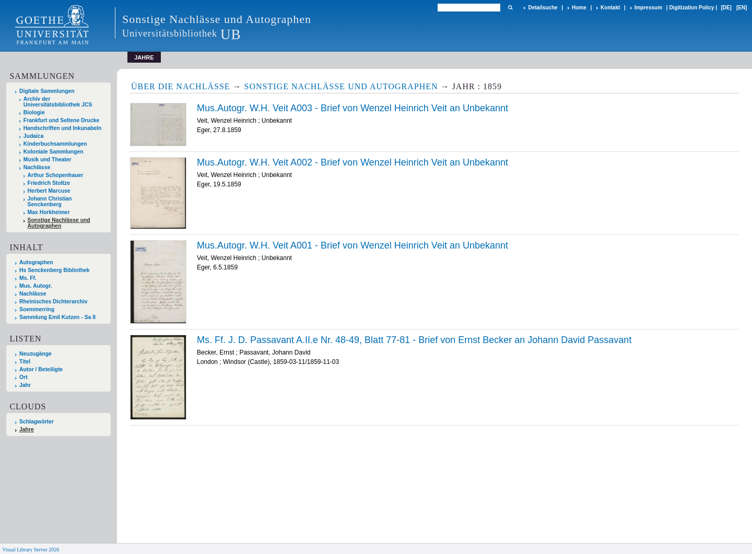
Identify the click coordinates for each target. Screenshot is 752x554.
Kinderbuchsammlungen (55, 144)
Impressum (648, 7)
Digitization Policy (691, 7)
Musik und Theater (48, 159)
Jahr (25, 385)
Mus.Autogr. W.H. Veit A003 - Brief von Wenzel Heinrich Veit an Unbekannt (352, 108)
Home (579, 7)
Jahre (26, 429)
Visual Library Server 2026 (30, 549)
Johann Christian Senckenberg (50, 201)
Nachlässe (37, 167)
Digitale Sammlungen (47, 91)
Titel (24, 361)
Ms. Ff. (28, 278)
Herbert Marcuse (49, 191)
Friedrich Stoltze (49, 183)
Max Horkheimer (49, 212)
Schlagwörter (36, 422)
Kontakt (610, 7)
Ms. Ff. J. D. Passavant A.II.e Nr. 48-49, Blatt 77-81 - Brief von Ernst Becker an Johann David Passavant (414, 340)
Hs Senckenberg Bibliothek (54, 270)
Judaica (34, 136)
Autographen (36, 262)
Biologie (34, 112)
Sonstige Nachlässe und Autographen (59, 223)
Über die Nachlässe (180, 86)
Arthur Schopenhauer (56, 175)
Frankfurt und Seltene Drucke (62, 120)
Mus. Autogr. (35, 286)
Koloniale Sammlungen (54, 152)
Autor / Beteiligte (41, 369)
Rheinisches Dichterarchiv (53, 301)
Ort (23, 377)
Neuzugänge (35, 354)
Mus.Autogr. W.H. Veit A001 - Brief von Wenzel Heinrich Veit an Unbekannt (352, 245)
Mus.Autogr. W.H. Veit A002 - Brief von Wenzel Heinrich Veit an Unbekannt (352, 162)
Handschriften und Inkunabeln (63, 128)
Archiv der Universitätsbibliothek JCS (58, 102)
